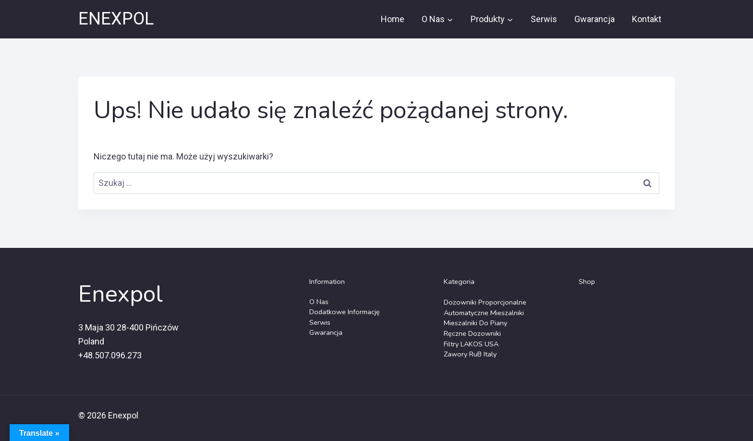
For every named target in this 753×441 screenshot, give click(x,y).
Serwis (544, 19)
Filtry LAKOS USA (471, 344)
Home (392, 19)
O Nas (318, 301)
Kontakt (646, 19)
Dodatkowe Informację (344, 312)
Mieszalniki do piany (475, 323)
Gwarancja (594, 19)
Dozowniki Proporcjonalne (485, 302)
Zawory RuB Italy (470, 354)
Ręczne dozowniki (472, 333)
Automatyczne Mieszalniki (484, 313)
